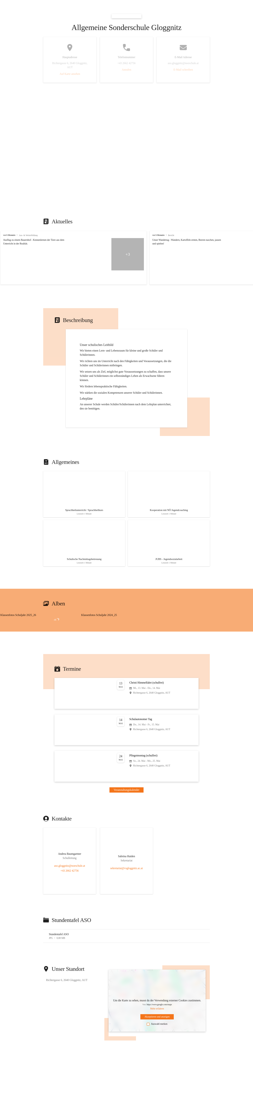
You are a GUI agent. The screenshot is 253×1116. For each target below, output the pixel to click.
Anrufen (126, 69)
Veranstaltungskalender (126, 786)
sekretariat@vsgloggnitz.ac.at (126, 865)
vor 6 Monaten (9, 235)
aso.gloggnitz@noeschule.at (69, 862)
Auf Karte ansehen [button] (70, 73)
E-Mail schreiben (183, 69)
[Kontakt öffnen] (70, 851)
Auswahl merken (157, 1021)
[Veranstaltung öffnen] (126, 690)
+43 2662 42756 (70, 867)
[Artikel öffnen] (84, 493)
